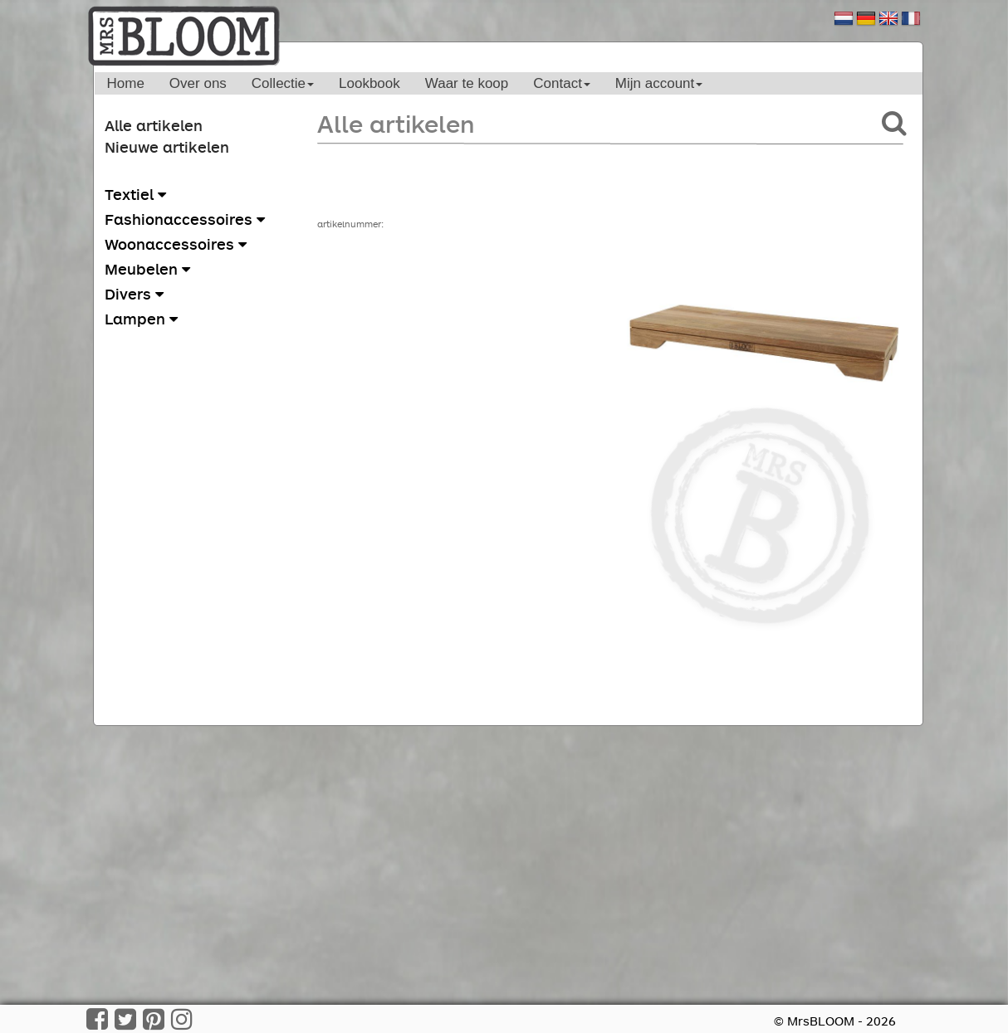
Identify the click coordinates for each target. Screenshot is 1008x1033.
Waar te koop (466, 83)
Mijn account (658, 83)
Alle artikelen (154, 125)
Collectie (283, 83)
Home (125, 83)
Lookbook (369, 83)
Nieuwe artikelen (167, 147)
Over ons (198, 83)
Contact (561, 83)
